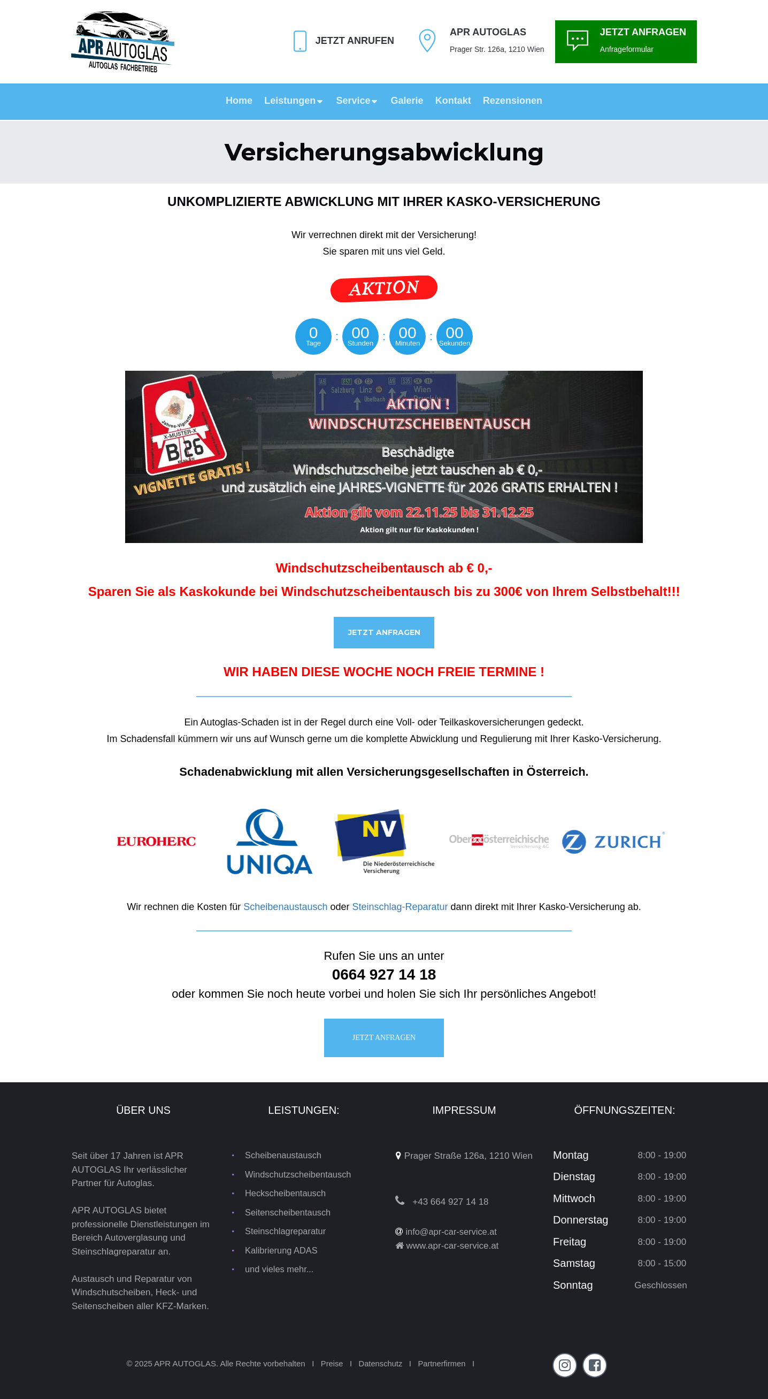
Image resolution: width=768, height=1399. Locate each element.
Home (239, 100)
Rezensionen (512, 100)
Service (357, 100)
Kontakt (453, 100)
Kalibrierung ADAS (282, 1251)
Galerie (407, 100)
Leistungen (294, 100)
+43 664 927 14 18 (450, 1202)
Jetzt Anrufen (355, 40)
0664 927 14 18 (384, 975)
